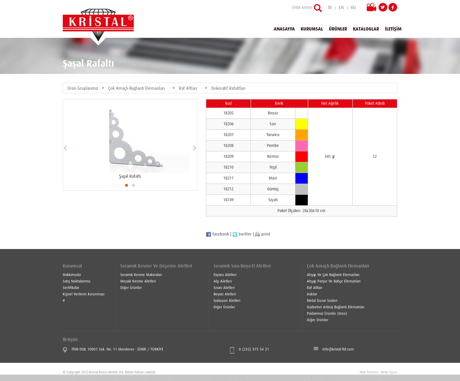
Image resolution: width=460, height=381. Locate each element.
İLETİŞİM (393, 29)
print (262, 234)
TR (330, 8)
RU (353, 8)
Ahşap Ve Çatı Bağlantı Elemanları (333, 275)
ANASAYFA (284, 29)
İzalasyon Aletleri (227, 301)
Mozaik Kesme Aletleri (138, 281)
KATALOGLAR (366, 29)
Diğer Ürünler (131, 288)
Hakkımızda (72, 275)
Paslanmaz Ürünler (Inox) (327, 314)
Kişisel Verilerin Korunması (83, 294)
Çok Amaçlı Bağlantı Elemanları (136, 88)
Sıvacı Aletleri (224, 288)
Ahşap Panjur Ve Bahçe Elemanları (334, 281)
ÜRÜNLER (338, 29)
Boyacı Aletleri (225, 294)
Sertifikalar (71, 288)
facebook (217, 234)
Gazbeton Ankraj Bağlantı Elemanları (335, 307)
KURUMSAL (312, 29)
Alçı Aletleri (223, 281)
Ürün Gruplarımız (82, 88)
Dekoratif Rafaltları (228, 88)
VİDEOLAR (372, 8)
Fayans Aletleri (225, 275)
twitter (242, 234)
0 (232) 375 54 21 (254, 349)
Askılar (312, 294)
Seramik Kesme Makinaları (141, 275)
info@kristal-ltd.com (338, 349)
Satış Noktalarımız (76, 281)
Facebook (392, 7)
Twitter (382, 7)
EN (341, 8)
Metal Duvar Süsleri (322, 301)
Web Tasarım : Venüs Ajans (378, 372)
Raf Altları (188, 88)
